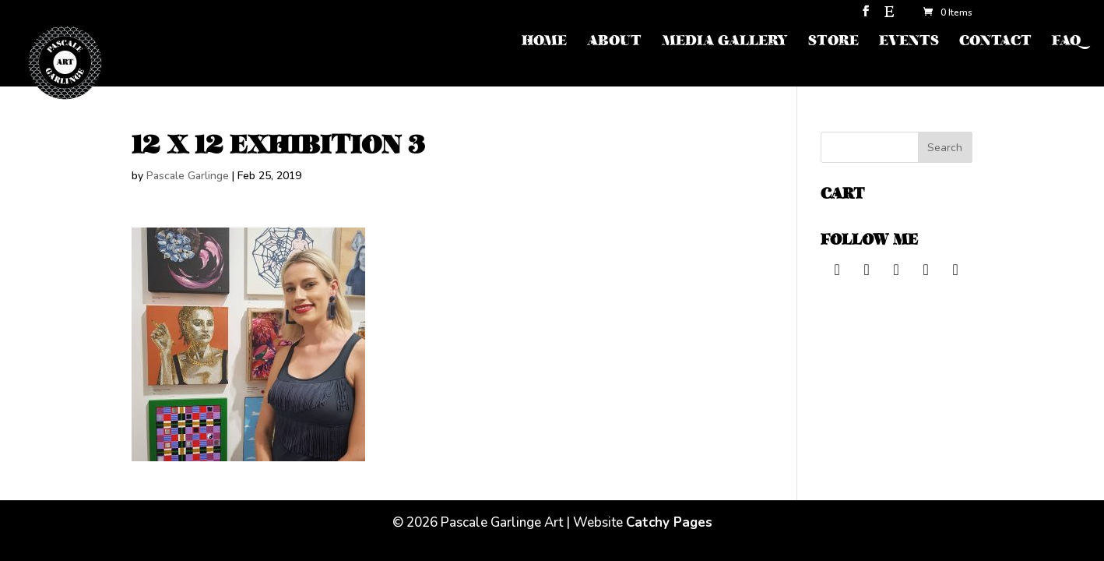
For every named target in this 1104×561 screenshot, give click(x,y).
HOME (544, 42)
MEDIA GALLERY (725, 42)
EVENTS (909, 42)
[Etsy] (889, 16)
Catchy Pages (669, 522)
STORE (833, 42)
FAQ (1066, 42)
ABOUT (614, 42)
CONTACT (995, 42)
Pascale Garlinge (187, 175)
